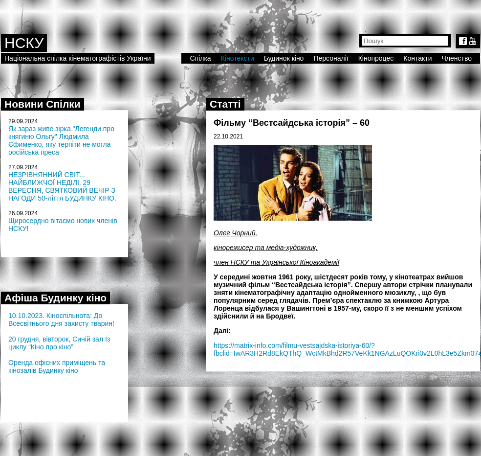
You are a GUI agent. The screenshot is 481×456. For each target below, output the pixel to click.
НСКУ (24, 43)
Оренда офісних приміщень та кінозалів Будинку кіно (56, 366)
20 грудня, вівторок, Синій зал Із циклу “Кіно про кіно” (59, 343)
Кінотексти (237, 58)
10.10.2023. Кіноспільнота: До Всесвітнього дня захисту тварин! (61, 319)
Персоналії (330, 58)
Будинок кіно (284, 58)
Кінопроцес (376, 58)
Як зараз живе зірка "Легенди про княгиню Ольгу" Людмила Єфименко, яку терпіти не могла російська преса (61, 140)
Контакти (417, 58)
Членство (457, 58)
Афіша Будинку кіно (55, 297)
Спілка (200, 58)
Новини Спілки (42, 104)
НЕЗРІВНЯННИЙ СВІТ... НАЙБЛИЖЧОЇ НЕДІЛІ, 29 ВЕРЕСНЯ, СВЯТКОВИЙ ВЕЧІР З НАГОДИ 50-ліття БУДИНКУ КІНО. (62, 186)
